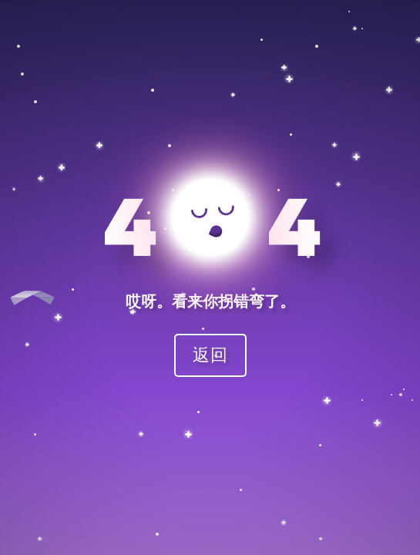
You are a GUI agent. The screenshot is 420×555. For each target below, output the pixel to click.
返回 (210, 354)
